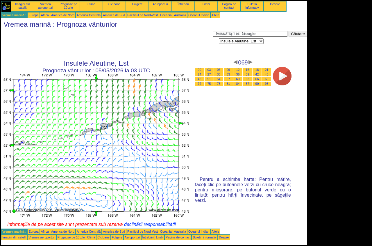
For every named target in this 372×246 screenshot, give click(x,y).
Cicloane (114, 4)
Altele (215, 15)
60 (238, 79)
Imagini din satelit (22, 5)
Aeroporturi (160, 4)
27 (209, 74)
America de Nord (62, 15)
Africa (45, 15)
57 (228, 79)
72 (199, 83)
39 (247, 74)
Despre (275, 4)
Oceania (166, 15)
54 (219, 79)
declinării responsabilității (150, 224)
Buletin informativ (252, 5)
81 (228, 83)
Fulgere (137, 4)
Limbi (206, 4)
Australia (180, 15)
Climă (91, 4)
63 (247, 79)
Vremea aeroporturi (45, 5)
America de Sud (114, 15)
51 (209, 79)
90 (257, 83)
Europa (33, 15)
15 (247, 69)
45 (267, 74)
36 (238, 74)
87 (247, 83)
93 (267, 83)
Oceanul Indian (198, 15)
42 (257, 74)
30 (219, 74)
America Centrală (89, 15)
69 (267, 79)
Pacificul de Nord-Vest (142, 15)
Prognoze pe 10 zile (68, 5)
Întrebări (183, 4)
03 (209, 69)
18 (257, 69)
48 (199, 79)
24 (199, 74)
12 (238, 69)
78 (219, 83)
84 (238, 83)
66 (257, 79)
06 (219, 69)
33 (228, 74)
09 (228, 69)
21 (267, 69)
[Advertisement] (107, 44)
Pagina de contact (229, 5)
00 (199, 69)
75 (209, 83)
